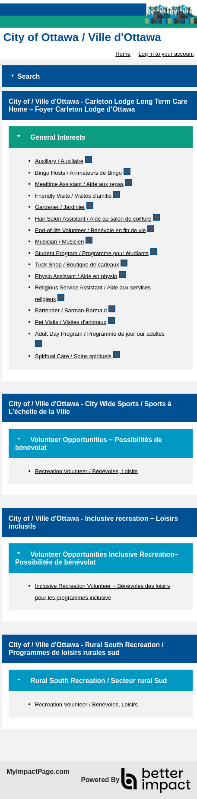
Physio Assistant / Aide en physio (76, 276)
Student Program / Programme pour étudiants (92, 253)
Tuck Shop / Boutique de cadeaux (77, 264)
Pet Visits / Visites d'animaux (70, 322)
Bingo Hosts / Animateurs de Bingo (78, 172)
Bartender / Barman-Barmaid (71, 310)
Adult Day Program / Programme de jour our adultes (100, 333)
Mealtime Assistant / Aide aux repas (79, 184)
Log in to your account (166, 54)
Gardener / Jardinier (60, 207)
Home (122, 54)
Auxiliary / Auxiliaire (59, 161)
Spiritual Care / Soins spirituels (73, 356)
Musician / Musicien (59, 241)
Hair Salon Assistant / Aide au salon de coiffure (93, 218)
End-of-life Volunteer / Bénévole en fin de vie (90, 230)
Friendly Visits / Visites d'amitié (73, 195)
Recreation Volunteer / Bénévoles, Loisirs (86, 471)
